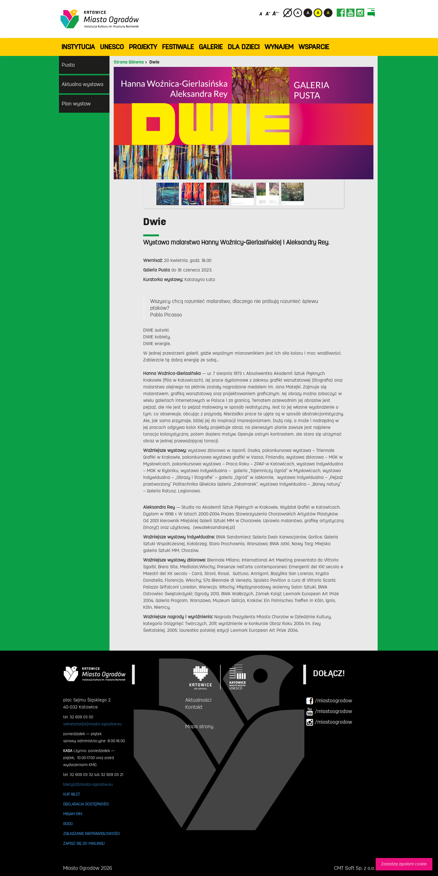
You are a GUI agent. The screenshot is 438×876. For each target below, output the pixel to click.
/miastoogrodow (329, 701)
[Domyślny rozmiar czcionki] (261, 13)
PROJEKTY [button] (143, 47)
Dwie (154, 62)
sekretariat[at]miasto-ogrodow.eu (92, 724)
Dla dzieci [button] (243, 47)
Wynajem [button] (278, 47)
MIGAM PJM (72, 814)
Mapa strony (199, 726)
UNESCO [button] (112, 47)
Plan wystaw (76, 103)
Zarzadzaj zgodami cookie (404, 864)
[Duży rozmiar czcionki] (275, 13)
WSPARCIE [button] (313, 47)
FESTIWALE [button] (178, 47)
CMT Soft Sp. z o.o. (354, 868)
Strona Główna (129, 62)
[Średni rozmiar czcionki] (268, 13)
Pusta (68, 64)
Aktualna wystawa (82, 84)
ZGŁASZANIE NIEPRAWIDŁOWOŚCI (91, 834)
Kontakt (193, 707)
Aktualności (198, 700)
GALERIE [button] (211, 47)
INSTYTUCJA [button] (78, 47)
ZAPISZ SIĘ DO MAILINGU (83, 843)
